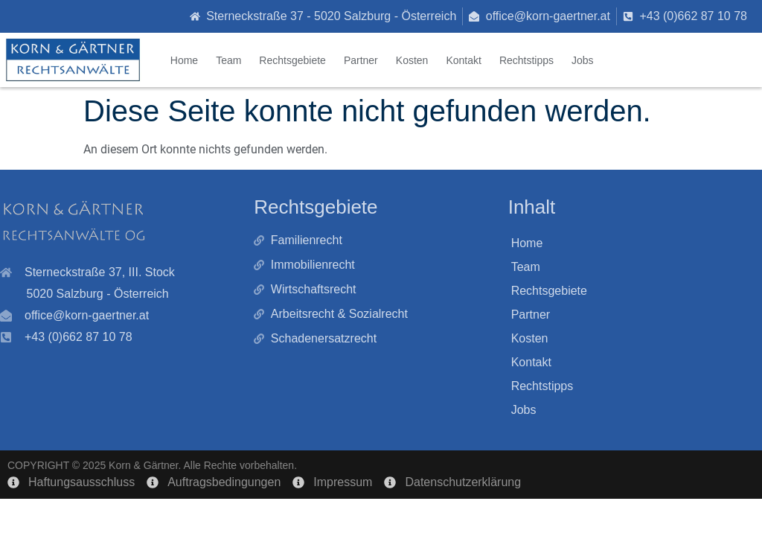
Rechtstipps (526, 60)
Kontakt (463, 60)
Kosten (412, 60)
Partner (361, 60)
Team (228, 60)
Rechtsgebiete (292, 60)
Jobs (583, 60)
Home (184, 60)
